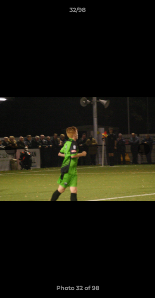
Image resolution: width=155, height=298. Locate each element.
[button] (145, 12)
